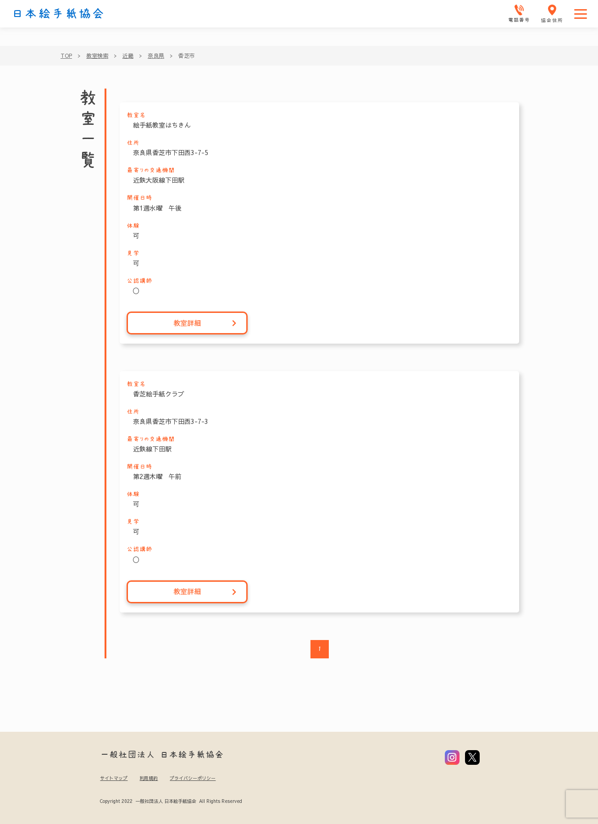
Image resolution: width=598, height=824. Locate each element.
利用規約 (148, 778)
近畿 (127, 55)
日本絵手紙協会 (58, 13)
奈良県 (156, 55)
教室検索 (97, 55)
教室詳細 (205, 323)
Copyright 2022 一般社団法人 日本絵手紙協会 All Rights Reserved (171, 801)
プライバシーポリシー (193, 778)
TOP (66, 55)
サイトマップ (113, 778)
